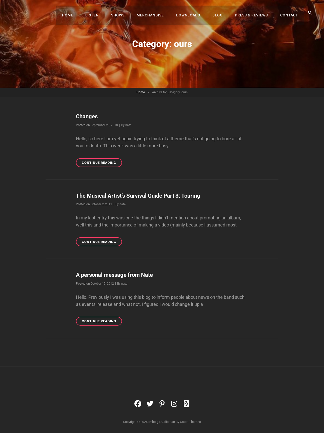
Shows (124, 13)
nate (128, 125)
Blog (220, 13)
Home (76, 13)
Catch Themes (190, 421)
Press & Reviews (253, 13)
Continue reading (102, 161)
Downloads (192, 13)
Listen (99, 13)
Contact (290, 13)
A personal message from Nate (114, 275)
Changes (87, 116)
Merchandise (155, 13)
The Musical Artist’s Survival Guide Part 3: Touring (138, 195)
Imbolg (153, 421)
